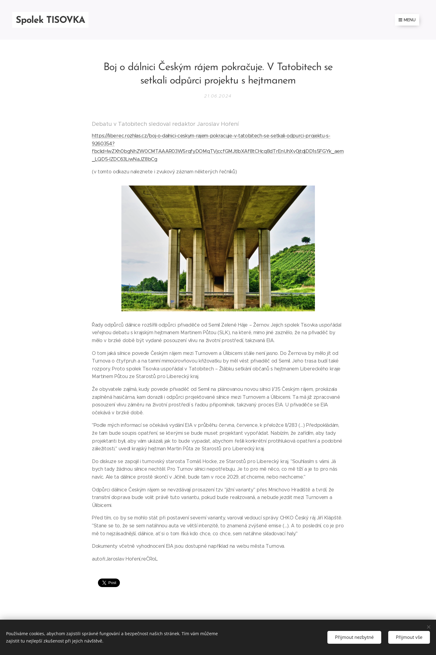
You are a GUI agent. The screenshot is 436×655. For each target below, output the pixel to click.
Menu (407, 20)
